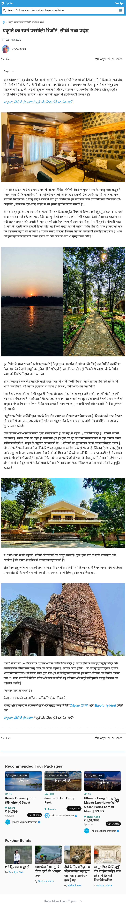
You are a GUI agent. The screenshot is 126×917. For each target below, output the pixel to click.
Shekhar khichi (46, 881)
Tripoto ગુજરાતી (105, 705)
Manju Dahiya (104, 885)
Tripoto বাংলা (79, 705)
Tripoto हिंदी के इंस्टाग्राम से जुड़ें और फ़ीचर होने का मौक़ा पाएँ (38, 102)
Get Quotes (34, 815)
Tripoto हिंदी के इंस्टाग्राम (18, 718)
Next (117, 800)
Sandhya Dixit (16, 872)
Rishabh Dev (74, 885)
